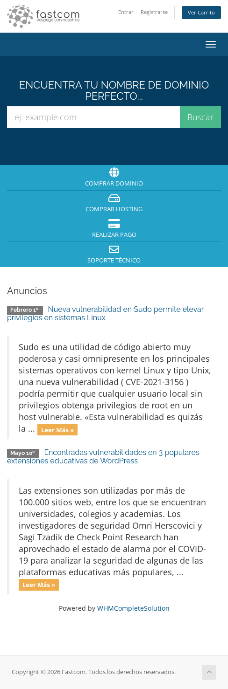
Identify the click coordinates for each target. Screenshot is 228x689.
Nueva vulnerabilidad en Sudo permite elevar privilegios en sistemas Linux (105, 313)
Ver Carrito (201, 12)
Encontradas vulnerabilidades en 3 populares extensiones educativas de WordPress (103, 456)
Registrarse (154, 11)
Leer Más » (57, 429)
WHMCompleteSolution (133, 608)
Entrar (126, 11)
